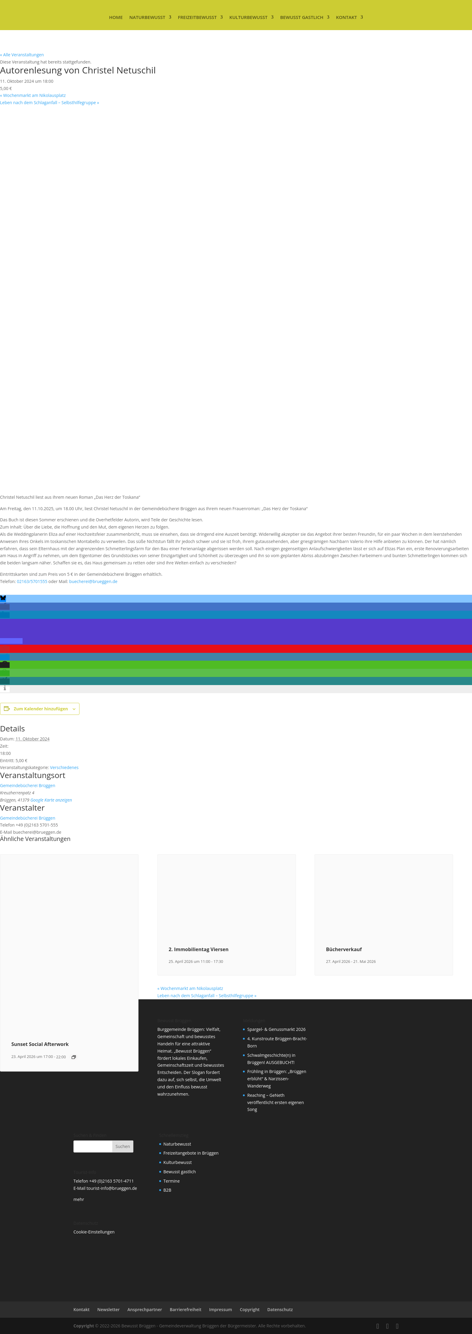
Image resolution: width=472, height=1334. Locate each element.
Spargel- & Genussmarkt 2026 (276, 1029)
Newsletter (108, 1309)
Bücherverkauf (344, 949)
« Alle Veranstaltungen (22, 54)
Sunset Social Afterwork (40, 1044)
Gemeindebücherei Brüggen (27, 785)
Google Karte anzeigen (51, 800)
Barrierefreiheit (185, 1309)
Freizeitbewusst (197, 17)
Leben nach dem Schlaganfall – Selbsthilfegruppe (49, 102)
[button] (3, 599)
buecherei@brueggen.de (93, 581)
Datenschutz (280, 1309)
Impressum (220, 1309)
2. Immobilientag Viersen (198, 949)
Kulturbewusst (248, 17)
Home (116, 17)
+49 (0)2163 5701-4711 (111, 1181)
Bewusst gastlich (301, 17)
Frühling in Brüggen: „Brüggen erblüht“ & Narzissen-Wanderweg (276, 1079)
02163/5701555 (32, 581)
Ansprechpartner (144, 1309)
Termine (171, 1181)
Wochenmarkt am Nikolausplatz (33, 95)
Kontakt (346, 17)
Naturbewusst (147, 17)
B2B (167, 1190)
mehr (78, 1199)
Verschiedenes (64, 767)
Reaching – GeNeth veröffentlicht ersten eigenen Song (275, 1102)
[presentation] (69, 1025)
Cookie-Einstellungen (94, 1232)
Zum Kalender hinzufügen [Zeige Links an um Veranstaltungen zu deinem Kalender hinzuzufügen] (41, 709)
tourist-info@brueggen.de (111, 1188)
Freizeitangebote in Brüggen (191, 1153)
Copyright (250, 1309)
